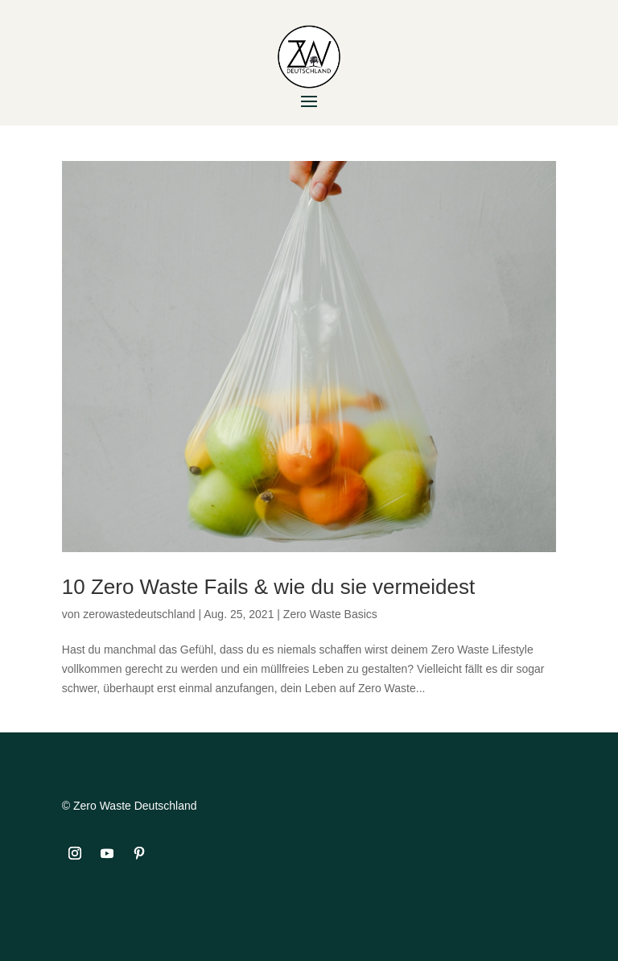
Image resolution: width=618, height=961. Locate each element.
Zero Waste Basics (330, 614)
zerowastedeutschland (139, 614)
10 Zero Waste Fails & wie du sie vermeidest (268, 587)
